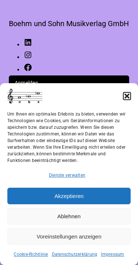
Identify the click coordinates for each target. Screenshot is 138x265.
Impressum (112, 254)
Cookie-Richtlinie (31, 254)
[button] (127, 96)
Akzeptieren (69, 196)
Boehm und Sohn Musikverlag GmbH (69, 23)
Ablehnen (69, 216)
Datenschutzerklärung (75, 254)
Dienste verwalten (67, 175)
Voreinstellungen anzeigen (69, 236)
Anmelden (26, 83)
